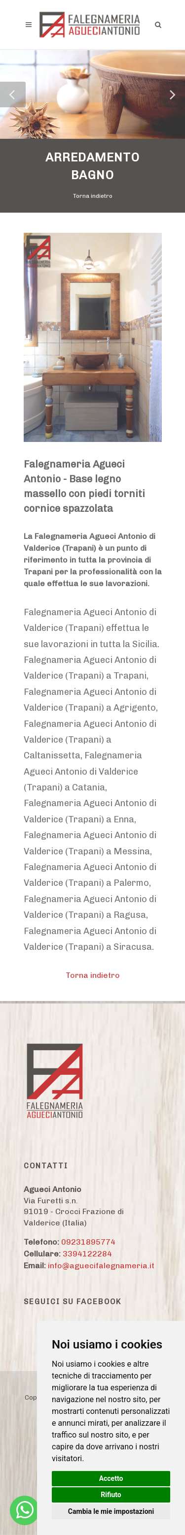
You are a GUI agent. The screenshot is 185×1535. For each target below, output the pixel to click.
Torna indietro (92, 195)
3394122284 (87, 1253)
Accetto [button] (111, 1478)
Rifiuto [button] (111, 1495)
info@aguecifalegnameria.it (101, 1265)
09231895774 (88, 1242)
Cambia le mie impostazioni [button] (111, 1511)
